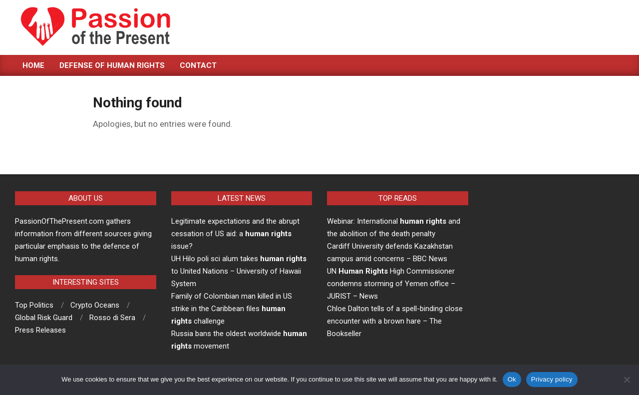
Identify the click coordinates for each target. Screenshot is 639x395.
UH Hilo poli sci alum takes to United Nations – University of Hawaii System (239, 271)
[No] (627, 380)
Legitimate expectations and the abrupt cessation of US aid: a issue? (235, 234)
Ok (512, 379)
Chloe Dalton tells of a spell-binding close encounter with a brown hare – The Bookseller (395, 321)
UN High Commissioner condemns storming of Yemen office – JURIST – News (391, 284)
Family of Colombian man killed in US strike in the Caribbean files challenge (231, 309)
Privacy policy (552, 379)
